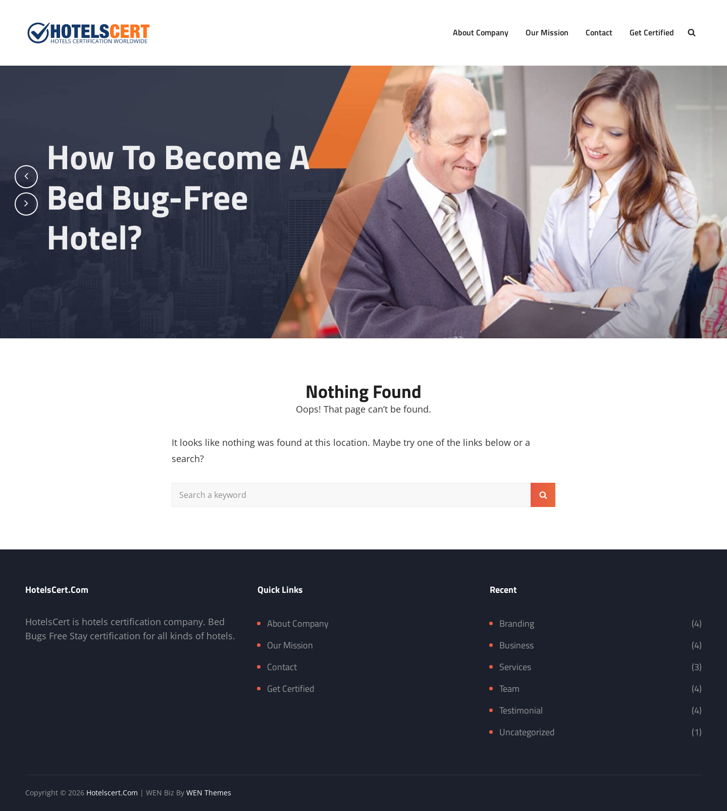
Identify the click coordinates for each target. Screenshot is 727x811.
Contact (599, 32)
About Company (480, 32)
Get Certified (652, 32)
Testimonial (521, 710)
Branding (516, 623)
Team (509, 688)
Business (516, 645)
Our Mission (547, 32)
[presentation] (26, 176)
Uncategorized (527, 732)
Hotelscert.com (112, 792)
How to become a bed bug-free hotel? (183, 196)
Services (515, 667)
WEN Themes (208, 792)
